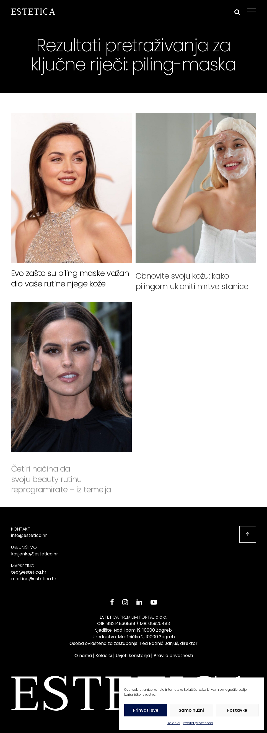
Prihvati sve (145, 710)
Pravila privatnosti (198, 723)
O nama (83, 655)
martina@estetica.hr (33, 579)
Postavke (237, 710)
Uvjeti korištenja (133, 655)
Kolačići (173, 723)
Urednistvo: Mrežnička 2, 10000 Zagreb (133, 637)
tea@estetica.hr (28, 572)
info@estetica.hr (29, 535)
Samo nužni (191, 710)
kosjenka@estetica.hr (34, 554)
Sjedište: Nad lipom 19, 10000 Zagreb (133, 630)
